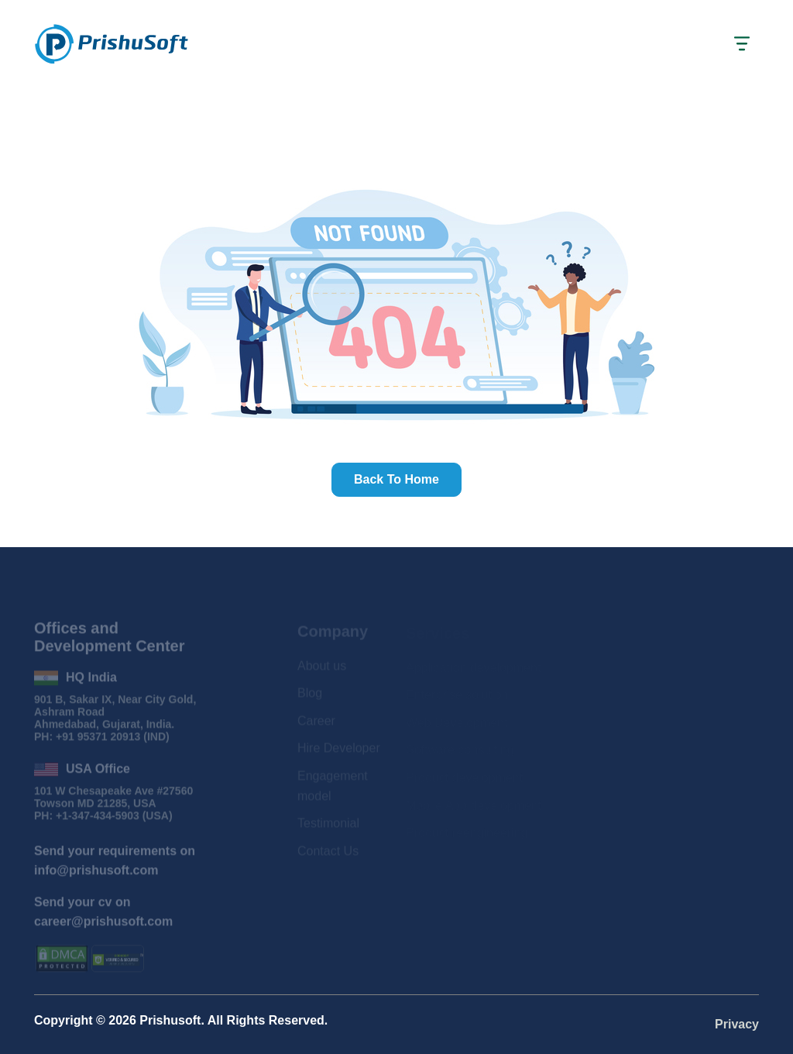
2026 (122, 1020)
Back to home (396, 479)
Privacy (737, 1024)
